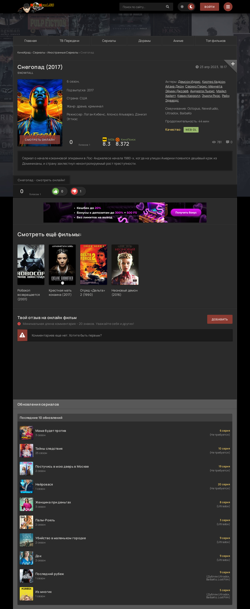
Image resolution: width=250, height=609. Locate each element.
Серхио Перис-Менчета (203, 86)
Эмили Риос (211, 96)
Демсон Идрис (189, 81)
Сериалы (109, 40)
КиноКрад (23, 52)
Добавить (220, 319)
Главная (30, 40)
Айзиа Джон (174, 86)
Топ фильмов (216, 40)
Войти (210, 7)
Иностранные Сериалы (62, 52)
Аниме (178, 40)
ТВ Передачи (70, 40)
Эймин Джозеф (176, 91)
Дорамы (144, 40)
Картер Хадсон (213, 81)
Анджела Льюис (202, 91)
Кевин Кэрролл (188, 96)
